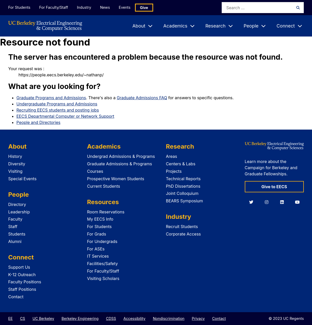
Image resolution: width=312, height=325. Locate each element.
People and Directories (38, 122)
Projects (173, 171)
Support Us (19, 267)
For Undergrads (102, 241)
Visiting (15, 171)
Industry (84, 7)
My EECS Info (100, 219)
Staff (12, 226)
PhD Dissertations (183, 186)
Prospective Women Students (115, 178)
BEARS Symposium (184, 200)
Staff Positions (22, 289)
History (15, 156)
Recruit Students (182, 226)
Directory (17, 204)
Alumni (15, 241)
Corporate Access (183, 234)
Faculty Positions (24, 281)
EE (10, 318)
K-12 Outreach (22, 274)
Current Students (103, 186)
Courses (95, 171)
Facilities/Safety (102, 263)
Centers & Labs (180, 163)
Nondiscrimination (168, 318)
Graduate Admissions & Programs (119, 163)
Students (16, 234)
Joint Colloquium (182, 193)
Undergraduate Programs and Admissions (56, 103)
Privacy (198, 318)
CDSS (111, 318)
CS (22, 318)
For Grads (96, 234)
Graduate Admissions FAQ (142, 97)
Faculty (15, 219)
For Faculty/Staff (53, 7)
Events (125, 7)
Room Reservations (105, 211)
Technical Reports (183, 178)
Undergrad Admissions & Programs (121, 156)
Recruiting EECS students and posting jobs (57, 110)
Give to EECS (274, 186)
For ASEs (95, 248)
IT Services (98, 256)
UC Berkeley (43, 318)
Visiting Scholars (103, 278)
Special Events (22, 178)
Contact (15, 296)
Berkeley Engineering (80, 318)
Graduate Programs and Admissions (51, 97)
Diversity (16, 163)
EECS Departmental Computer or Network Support (65, 116)
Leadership (19, 211)
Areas (171, 156)
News (105, 7)
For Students (19, 7)
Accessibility (134, 318)
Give (144, 7)
